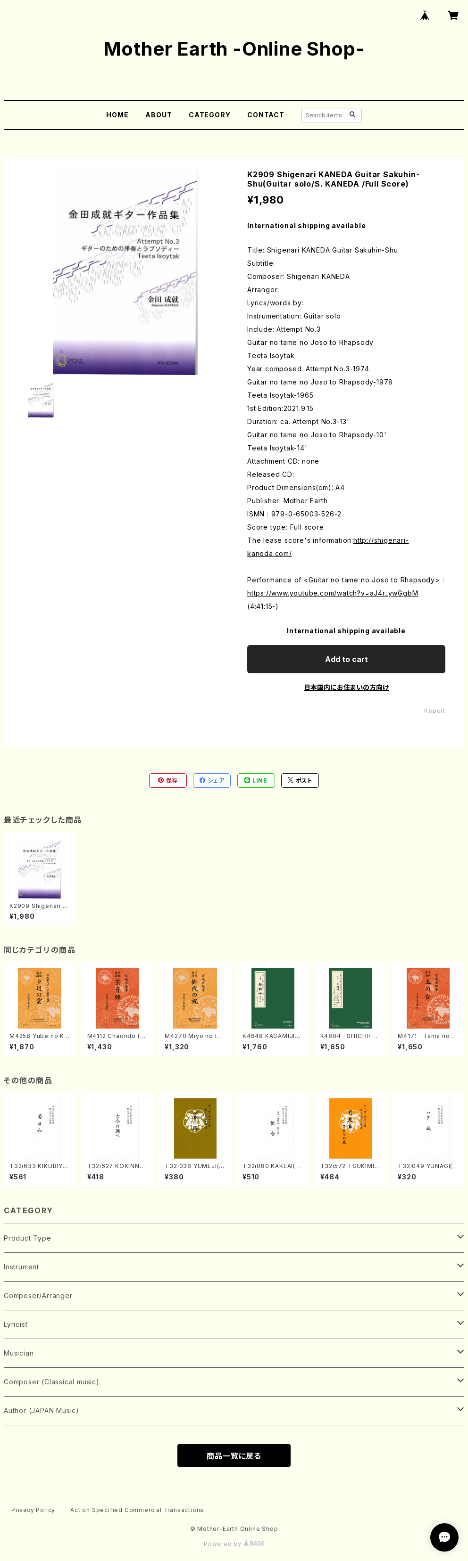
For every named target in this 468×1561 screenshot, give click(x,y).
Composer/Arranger (38, 1295)
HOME (117, 115)
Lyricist (15, 1324)
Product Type (27, 1238)
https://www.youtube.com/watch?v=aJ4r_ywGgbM (332, 593)
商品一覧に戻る (234, 1456)
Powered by (234, 1543)
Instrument (21, 1267)
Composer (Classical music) (52, 1382)
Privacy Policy (33, 1509)
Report (434, 710)
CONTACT (265, 115)
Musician (18, 1353)
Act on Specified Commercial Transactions (137, 1509)
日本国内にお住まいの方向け (346, 687)
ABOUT (158, 115)
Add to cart (346, 659)
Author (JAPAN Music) (41, 1410)
